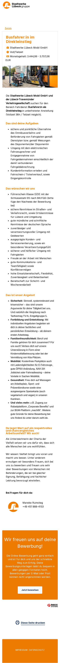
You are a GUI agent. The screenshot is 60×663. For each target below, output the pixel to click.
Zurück (8, 28)
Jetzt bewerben (30, 590)
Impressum (21, 650)
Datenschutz (37, 650)
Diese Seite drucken (33, 622)
